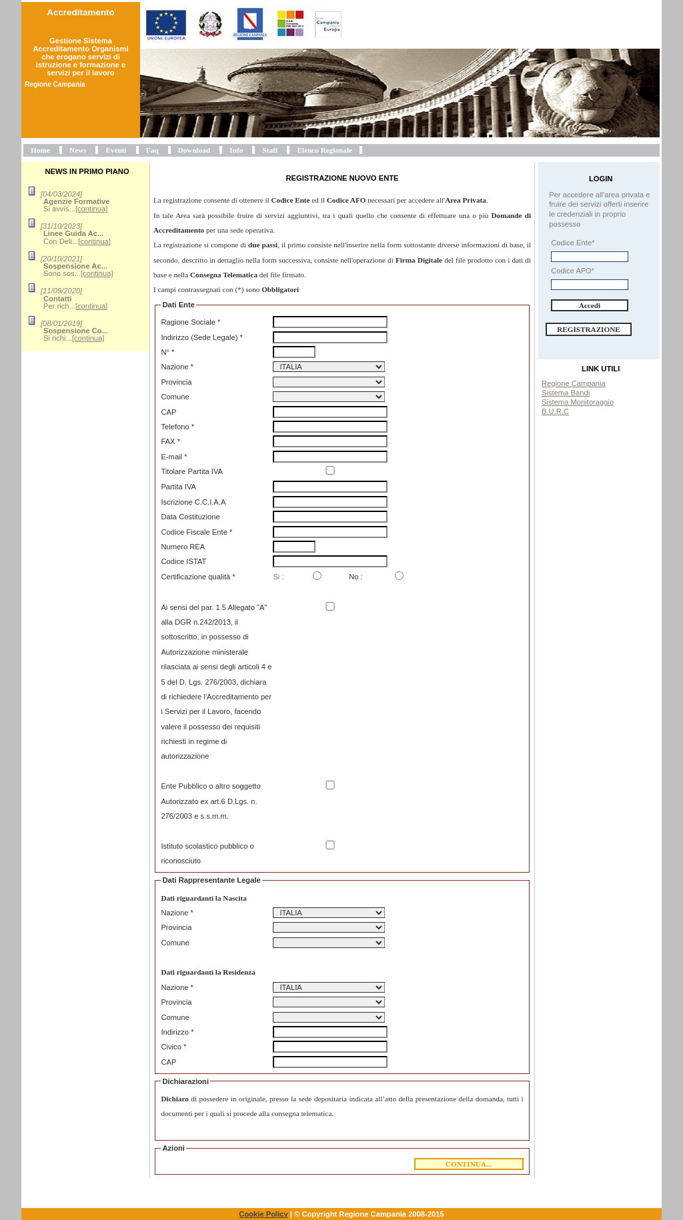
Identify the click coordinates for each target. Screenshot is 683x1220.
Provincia (176, 382)
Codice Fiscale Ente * (196, 532)
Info (236, 150)
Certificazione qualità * (198, 577)
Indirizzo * (177, 1032)
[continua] (91, 209)
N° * (167, 352)
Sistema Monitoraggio (578, 402)
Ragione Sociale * (190, 322)
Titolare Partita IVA (192, 471)
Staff (269, 150)
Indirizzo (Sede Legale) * (202, 337)
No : (356, 577)
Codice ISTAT (183, 561)
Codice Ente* (572, 243)
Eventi (116, 150)
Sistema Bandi (566, 393)
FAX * (170, 441)
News (77, 150)
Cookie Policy (263, 1214)
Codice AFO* (572, 271)
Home (40, 150)
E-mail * (174, 457)
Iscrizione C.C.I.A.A (193, 502)
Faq (152, 150)
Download (194, 150)
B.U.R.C (555, 411)
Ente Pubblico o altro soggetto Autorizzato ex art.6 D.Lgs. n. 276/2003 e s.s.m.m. (210, 801)
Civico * (173, 1047)
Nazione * (177, 367)
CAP (168, 412)
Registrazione (588, 329)
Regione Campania (574, 383)
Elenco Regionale (324, 150)
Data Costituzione (190, 517)
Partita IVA (178, 487)
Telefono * (177, 427)
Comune (175, 397)
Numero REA (183, 547)
